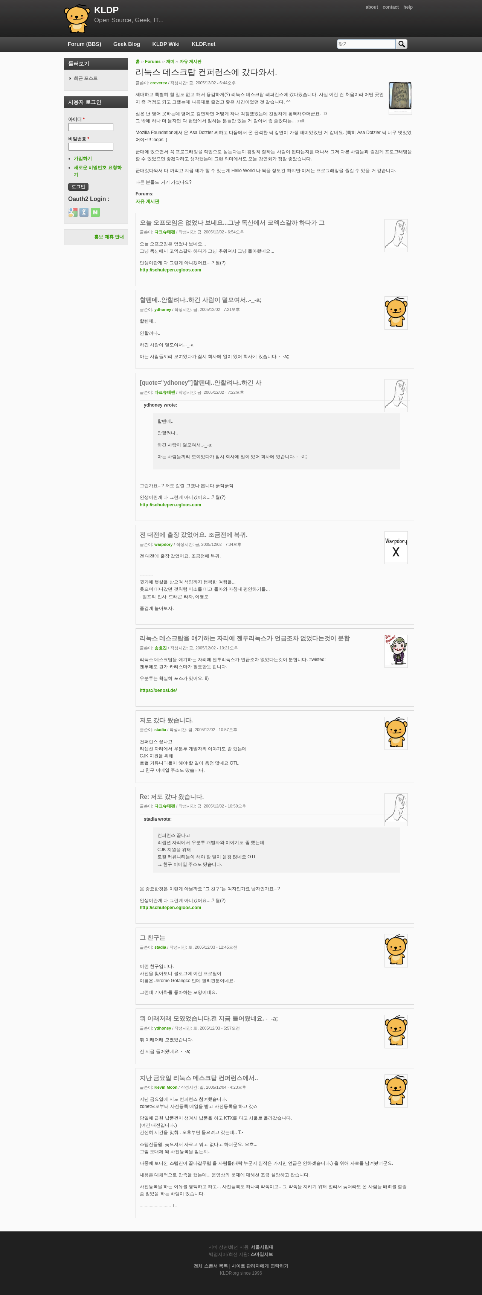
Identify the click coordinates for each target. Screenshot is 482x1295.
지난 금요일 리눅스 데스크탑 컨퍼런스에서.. (199, 1078)
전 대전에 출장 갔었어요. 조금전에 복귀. (193, 535)
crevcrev (158, 83)
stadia (160, 729)
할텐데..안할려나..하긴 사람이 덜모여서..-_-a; (201, 300)
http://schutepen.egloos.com (170, 270)
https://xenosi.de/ (158, 690)
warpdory (163, 544)
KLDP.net (203, 44)
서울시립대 (262, 1247)
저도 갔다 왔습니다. (166, 720)
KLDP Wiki (166, 44)
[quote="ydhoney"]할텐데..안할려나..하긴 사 (200, 382)
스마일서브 (261, 1254)
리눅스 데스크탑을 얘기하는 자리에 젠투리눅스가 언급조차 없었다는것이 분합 (245, 638)
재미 (170, 61)
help (408, 7)
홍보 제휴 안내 (109, 236)
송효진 (160, 648)
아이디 (76, 119)
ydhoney (162, 309)
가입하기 (83, 158)
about (372, 7)
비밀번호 (78, 139)
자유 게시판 (190, 61)
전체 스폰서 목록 (211, 1266)
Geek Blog (126, 44)
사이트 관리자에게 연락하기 (260, 1266)
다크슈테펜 (164, 232)
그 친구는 (152, 937)
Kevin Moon (165, 1087)
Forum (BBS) (84, 44)
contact (391, 7)
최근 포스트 (86, 78)
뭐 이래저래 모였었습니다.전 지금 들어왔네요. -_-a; (209, 1018)
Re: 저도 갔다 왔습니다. (172, 797)
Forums (153, 61)
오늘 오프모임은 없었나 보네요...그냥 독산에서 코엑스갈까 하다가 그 (232, 222)
